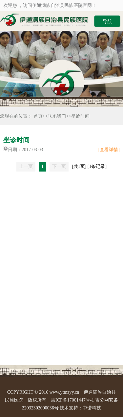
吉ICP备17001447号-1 (72, 400)
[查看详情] (109, 149)
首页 (38, 116)
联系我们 (57, 116)
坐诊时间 (80, 116)
